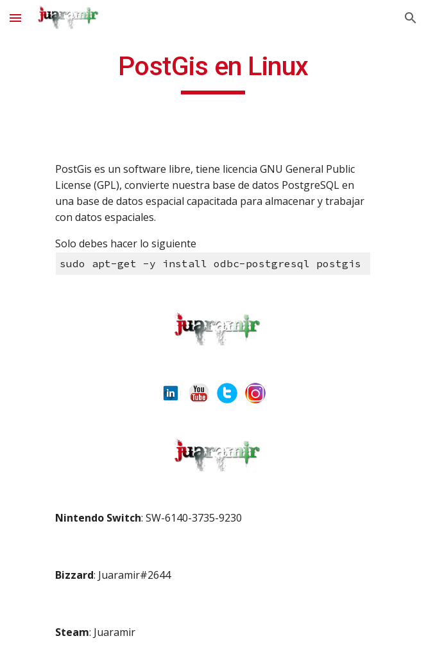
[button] (15, 17)
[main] (212, 72)
